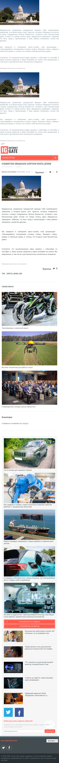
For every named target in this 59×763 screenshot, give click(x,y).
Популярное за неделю (29, 622)
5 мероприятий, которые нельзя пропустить (19, 407)
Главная (18, 167)
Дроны (15, 273)
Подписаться (50, 731)
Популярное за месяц (29, 626)
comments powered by (15, 423)
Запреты (9, 273)
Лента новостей (7, 167)
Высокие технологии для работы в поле (17, 367)
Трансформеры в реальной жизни (15, 328)
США (20, 273)
